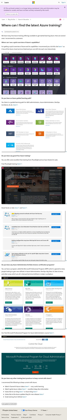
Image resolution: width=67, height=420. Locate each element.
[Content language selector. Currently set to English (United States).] (10, 410)
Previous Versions (16, 415)
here (59, 46)
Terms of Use (5, 417)
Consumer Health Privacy (53, 415)
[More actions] (64, 19)
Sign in (64, 2)
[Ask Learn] (60, 19)
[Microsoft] (33, 2)
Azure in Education (23, 19)
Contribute (33, 415)
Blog (24, 415)
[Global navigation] (2, 2)
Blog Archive (11, 19)
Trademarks (14, 417)
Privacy (40, 415)
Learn (3, 19)
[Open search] (59, 2)
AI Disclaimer (5, 415)
